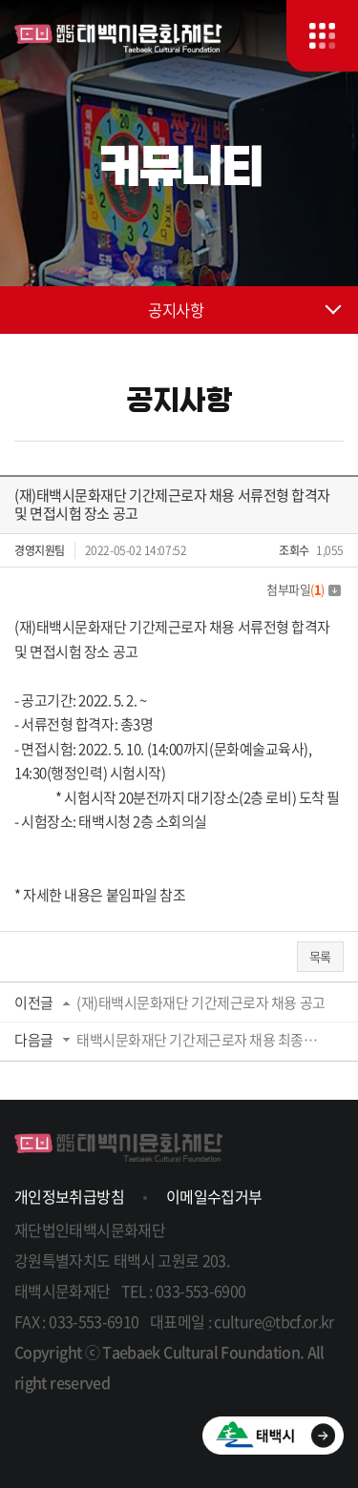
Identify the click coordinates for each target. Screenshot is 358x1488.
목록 (320, 956)
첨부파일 (303, 589)
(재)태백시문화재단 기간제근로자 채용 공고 (201, 1002)
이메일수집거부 (214, 1196)
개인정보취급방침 (69, 1196)
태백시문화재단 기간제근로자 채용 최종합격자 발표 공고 (203, 1039)
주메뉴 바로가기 (0, 0)
